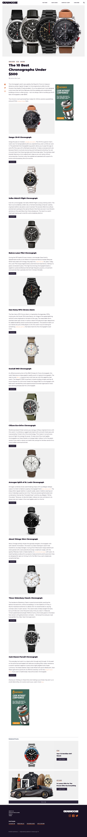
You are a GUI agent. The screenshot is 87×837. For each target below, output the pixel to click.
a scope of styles (22, 101)
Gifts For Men (43, 822)
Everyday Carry (64, 2)
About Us (11, 810)
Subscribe (76, 2)
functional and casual (41, 551)
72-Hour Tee (12, 822)
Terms (10, 814)
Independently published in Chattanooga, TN (31, 830)
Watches (24, 61)
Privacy (11, 813)
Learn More (63, 759)
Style (18, 61)
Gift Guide (59, 778)
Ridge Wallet (22, 822)
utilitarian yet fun (21, 326)
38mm (19, 377)
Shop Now (12, 162)
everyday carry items (31, 142)
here (42, 681)
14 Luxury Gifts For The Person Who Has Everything (66, 783)
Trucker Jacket (32, 822)
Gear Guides (52, 2)
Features (42, 2)
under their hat (40, 261)
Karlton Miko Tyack (16, 78)
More (43, 801)
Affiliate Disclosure (15, 811)
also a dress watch (47, 488)
